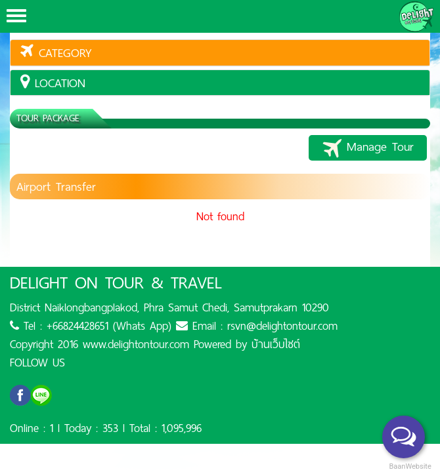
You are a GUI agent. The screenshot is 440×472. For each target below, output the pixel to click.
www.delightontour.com (136, 344)
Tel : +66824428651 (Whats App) (90, 326)
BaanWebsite (409, 466)
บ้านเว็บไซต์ (276, 344)
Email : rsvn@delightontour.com (257, 326)
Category (56, 53)
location (52, 83)
